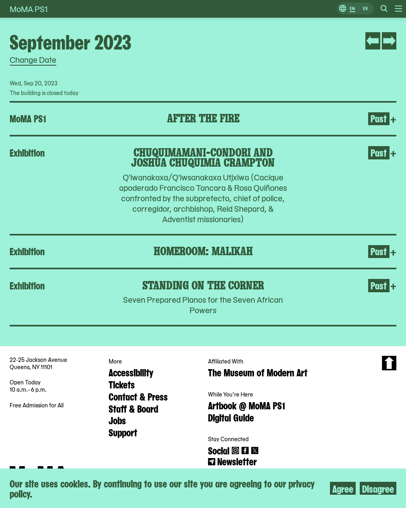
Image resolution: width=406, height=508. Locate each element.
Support (123, 432)
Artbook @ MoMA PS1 (246, 405)
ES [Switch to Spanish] (365, 8)
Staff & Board (133, 408)
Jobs (117, 420)
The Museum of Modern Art (257, 372)
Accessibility (131, 372)
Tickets (122, 384)
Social (218, 450)
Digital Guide (231, 417)
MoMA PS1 (28, 9)
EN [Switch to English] (352, 8)
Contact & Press (138, 396)
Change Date (33, 59)
